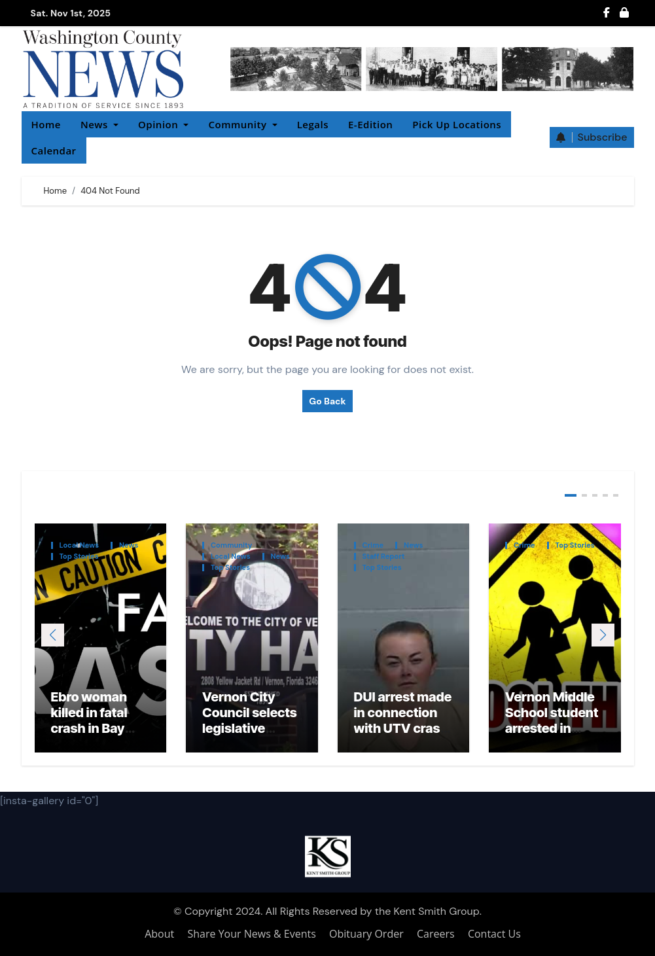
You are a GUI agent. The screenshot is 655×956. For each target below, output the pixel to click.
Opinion (163, 124)
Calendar (54, 150)
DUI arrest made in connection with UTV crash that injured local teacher (403, 728)
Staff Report (384, 556)
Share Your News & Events (252, 934)
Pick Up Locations (456, 124)
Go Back (327, 401)
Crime (373, 545)
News (99, 124)
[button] (603, 635)
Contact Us (494, 934)
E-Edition (370, 124)
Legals (312, 124)
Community (242, 124)
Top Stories (79, 556)
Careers (436, 934)
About (159, 934)
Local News (79, 545)
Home (46, 124)
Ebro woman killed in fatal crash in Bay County (89, 720)
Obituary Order (366, 934)
